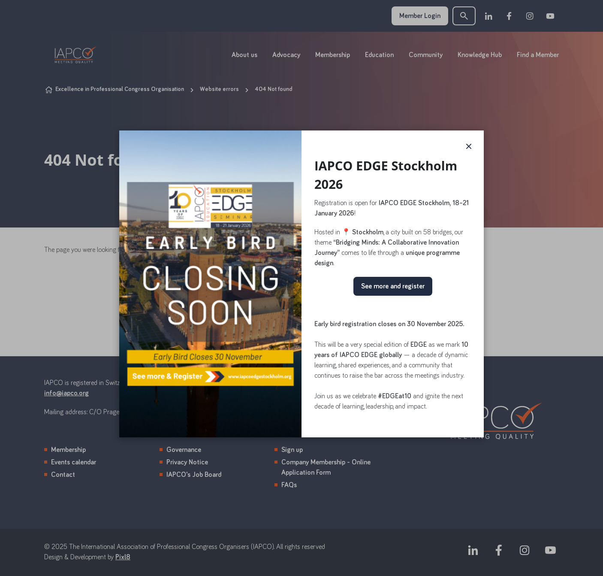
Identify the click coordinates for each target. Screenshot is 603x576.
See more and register (393, 286)
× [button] (468, 145)
